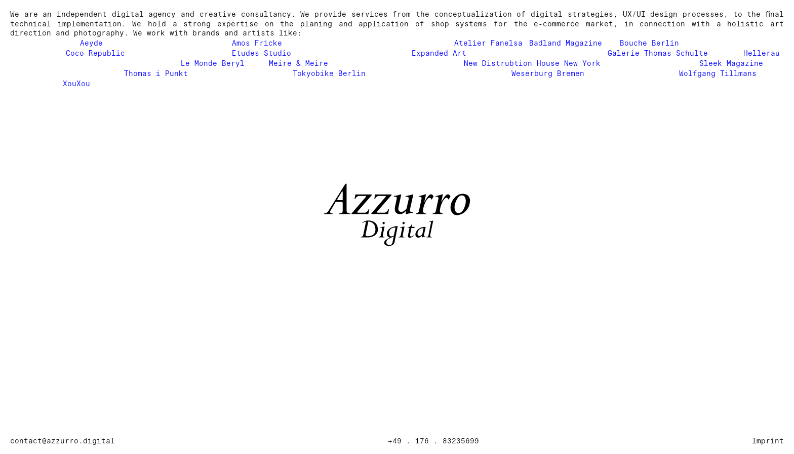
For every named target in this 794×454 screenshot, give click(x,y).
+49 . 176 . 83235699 (433, 441)
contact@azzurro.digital (62, 441)
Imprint (768, 441)
